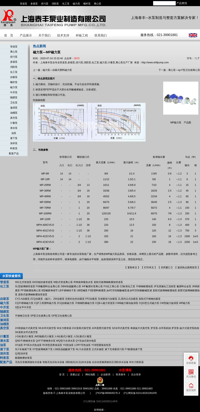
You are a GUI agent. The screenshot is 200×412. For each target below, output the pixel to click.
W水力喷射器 (64, 328)
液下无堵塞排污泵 (114, 349)
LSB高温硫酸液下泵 (64, 349)
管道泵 (23, 3)
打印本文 (149, 267)
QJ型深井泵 (21, 353)
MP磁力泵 (184, 303)
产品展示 (26, 35)
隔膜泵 (13, 97)
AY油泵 (19, 345)
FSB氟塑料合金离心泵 (48, 286)
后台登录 (136, 374)
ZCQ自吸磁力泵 (65, 303)
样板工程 (82, 35)
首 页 (8, 35)
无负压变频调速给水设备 (28, 362)
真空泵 (13, 117)
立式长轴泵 (98, 349)
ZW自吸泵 (58, 298)
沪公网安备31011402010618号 (140, 393)
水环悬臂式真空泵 (101, 328)
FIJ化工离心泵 (111, 286)
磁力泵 (76, 3)
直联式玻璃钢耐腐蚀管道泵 (108, 282)
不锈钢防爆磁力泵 (85, 303)
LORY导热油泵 (82, 345)
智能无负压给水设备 (53, 362)
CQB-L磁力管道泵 (105, 303)
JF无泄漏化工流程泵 (165, 286)
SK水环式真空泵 (47, 328)
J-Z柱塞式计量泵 (82, 336)
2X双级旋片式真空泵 (26, 328)
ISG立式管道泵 (23, 282)
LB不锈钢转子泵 (67, 290)
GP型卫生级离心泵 (61, 315)
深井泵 (13, 143)
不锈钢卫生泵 (22, 315)
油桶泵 (13, 112)
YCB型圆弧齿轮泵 (101, 345)
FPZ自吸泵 (91, 298)
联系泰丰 (121, 374)
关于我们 (44, 35)
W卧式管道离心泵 (63, 282)
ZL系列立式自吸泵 (128, 298)
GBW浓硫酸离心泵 (71, 286)
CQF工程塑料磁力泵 (45, 303)
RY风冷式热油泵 (32, 345)
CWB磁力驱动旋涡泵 (126, 303)
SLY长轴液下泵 (23, 349)
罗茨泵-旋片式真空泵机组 (185, 328)
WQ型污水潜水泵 (65, 340)
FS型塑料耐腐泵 (97, 290)
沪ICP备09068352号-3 (108, 393)
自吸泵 (13, 77)
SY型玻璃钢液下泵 (42, 349)
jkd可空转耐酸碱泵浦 (118, 290)
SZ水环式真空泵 (121, 328)
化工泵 (66, 3)
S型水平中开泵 (23, 307)
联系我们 (101, 35)
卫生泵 (13, 102)
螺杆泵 (87, 3)
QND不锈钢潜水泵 (25, 340)
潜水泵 (13, 128)
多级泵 (34, 3)
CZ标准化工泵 (127, 286)
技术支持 (63, 35)
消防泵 (55, 3)
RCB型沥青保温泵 (52, 345)
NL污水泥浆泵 (83, 349)
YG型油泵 (68, 345)
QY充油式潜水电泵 (86, 340)
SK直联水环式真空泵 (26, 332)
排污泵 (44, 3)
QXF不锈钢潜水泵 (45, 340)
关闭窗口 (166, 267)
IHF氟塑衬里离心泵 (92, 286)
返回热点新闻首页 (187, 267)
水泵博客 (125, 370)
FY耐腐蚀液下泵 (133, 349)
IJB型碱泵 (82, 290)
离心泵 (97, 3)
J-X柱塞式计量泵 (63, 336)
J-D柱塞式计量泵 (24, 336)
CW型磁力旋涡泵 (169, 303)
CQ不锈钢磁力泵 (24, 303)
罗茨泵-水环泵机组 (161, 328)
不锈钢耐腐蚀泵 (144, 286)
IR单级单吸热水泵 (83, 282)
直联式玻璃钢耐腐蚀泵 (165, 290)
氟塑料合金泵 (184, 286)
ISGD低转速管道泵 (42, 282)
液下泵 (13, 138)
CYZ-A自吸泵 (22, 298)
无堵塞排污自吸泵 (107, 298)
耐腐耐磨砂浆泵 (23, 357)
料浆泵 (13, 148)
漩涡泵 (13, 107)
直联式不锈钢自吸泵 (150, 298)
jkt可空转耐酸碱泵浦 (141, 290)
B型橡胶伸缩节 (49, 290)
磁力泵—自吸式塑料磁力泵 (57, 70)
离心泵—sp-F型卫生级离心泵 (184, 70)
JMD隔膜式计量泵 (44, 336)
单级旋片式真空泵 (140, 328)
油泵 (13, 133)
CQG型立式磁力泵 (149, 303)
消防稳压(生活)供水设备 (78, 362)
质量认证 (75, 374)
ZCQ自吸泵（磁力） (41, 298)
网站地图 (90, 374)
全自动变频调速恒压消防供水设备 (110, 362)
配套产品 (14, 153)
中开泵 (13, 92)
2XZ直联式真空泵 (81, 328)
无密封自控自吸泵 (75, 298)
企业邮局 (105, 374)
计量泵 (13, 123)
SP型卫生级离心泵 (40, 315)
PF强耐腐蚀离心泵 (31, 290)
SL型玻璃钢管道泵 (25, 286)
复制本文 (132, 267)
